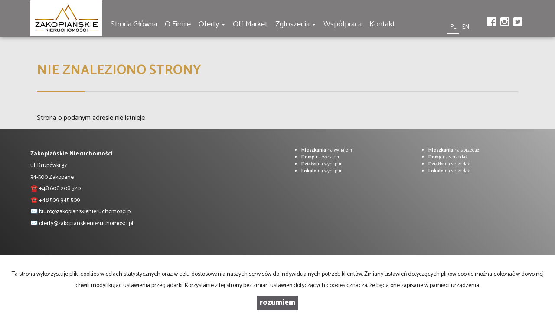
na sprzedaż (453, 150)
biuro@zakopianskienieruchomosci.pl (85, 212)
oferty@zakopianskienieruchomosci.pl (86, 223)
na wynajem (326, 150)
